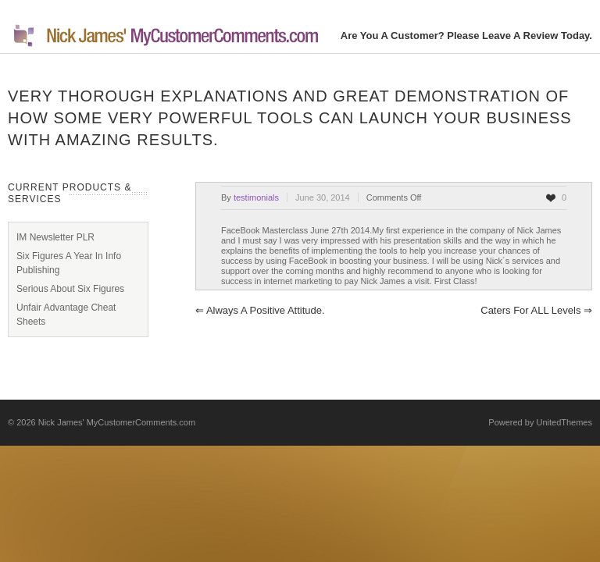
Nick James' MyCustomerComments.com (116, 422)
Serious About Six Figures (70, 288)
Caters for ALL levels (536, 310)
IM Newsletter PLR (55, 237)
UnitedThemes (564, 422)
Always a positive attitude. (260, 310)
